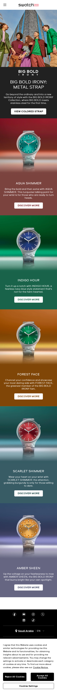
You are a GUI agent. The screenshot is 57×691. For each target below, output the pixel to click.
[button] (5, 5)
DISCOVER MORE (29, 205)
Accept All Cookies (42, 677)
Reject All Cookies (15, 677)
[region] (28, 665)
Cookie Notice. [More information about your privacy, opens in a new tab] (40, 667)
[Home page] (29, 5)
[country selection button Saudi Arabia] (24, 631)
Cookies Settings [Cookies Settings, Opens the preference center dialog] (28, 686)
